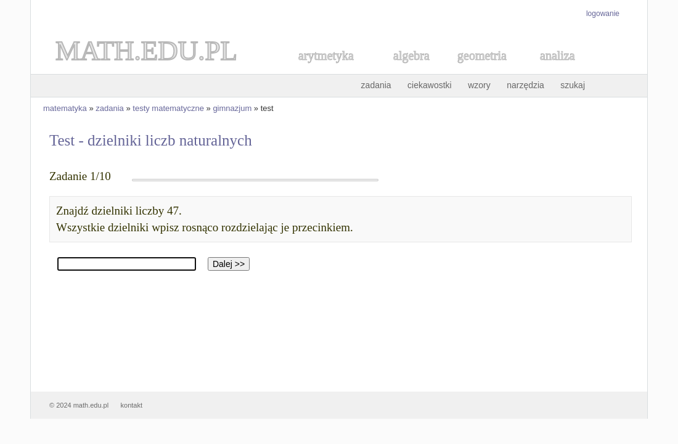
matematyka (65, 108)
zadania (376, 85)
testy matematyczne (168, 108)
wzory (479, 85)
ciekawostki (429, 85)
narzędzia (525, 85)
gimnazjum (232, 108)
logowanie (602, 13)
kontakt (131, 405)
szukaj (572, 85)
